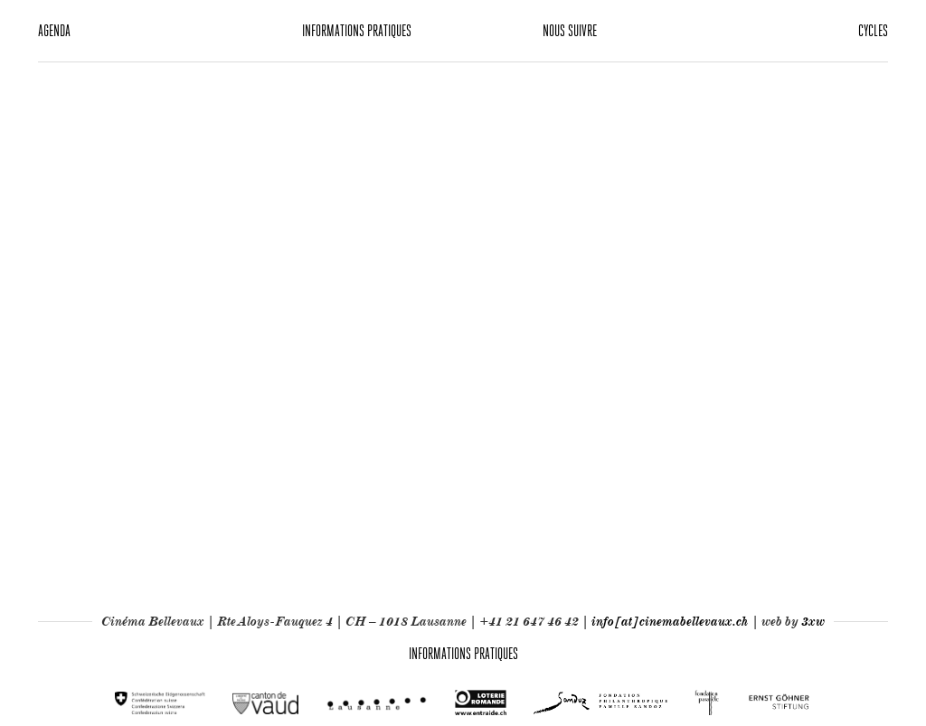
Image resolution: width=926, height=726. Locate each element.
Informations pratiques (356, 30)
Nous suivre (570, 30)
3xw (813, 621)
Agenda (54, 30)
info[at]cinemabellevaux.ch (670, 621)
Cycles (873, 30)
